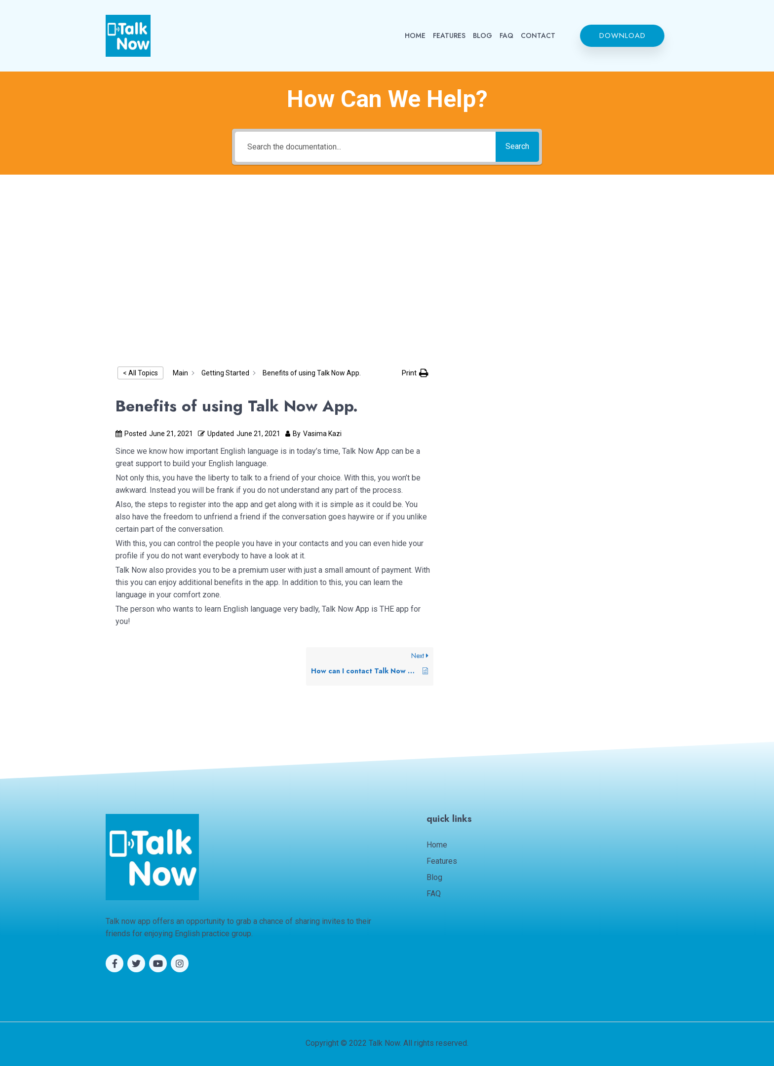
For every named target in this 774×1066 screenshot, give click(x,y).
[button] (622, 36)
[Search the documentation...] (362, 147)
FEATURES (449, 35)
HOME (415, 35)
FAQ (506, 35)
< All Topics (140, 373)
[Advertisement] (387, 263)
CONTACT (538, 35)
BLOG (482, 35)
